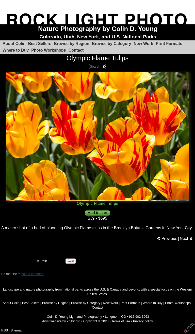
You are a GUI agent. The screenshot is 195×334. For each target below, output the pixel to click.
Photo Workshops (48, 50)
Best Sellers (40, 43)
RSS (4, 330)
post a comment (32, 274)
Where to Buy (16, 50)
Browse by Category (111, 43)
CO (123, 316)
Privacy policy (143, 321)
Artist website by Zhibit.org (61, 321)
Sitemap (17, 330)
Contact (76, 50)
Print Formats (169, 43)
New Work (143, 43)
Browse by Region (71, 43)
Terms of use (120, 321)
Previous (169, 238)
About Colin (14, 43)
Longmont (112, 316)
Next (184, 238)
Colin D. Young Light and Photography (74, 316)
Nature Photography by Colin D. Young (98, 28)
